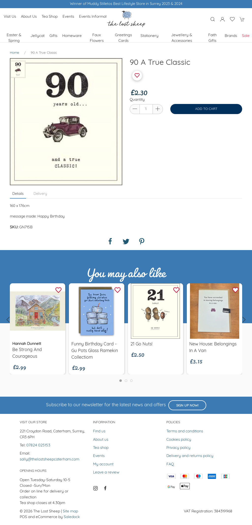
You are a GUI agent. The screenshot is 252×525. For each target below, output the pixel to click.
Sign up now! (187, 405)
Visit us (10, 17)
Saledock (72, 517)
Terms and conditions (184, 431)
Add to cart (206, 109)
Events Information (95, 17)
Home (14, 52)
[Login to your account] (222, 19)
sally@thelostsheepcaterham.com (49, 459)
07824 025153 (38, 445)
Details (18, 194)
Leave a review (106, 472)
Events (68, 17)
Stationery (149, 36)
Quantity (137, 100)
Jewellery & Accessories (181, 38)
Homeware (72, 36)
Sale (246, 36)
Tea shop (50, 17)
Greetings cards (123, 38)
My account (103, 464)
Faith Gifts (212, 38)
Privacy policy (178, 448)
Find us (99, 431)
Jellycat (38, 36)
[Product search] (213, 19)
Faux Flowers (97, 38)
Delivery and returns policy (189, 456)
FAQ (170, 464)
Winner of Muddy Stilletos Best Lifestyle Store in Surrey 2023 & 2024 (126, 4)
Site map (70, 511)
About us (29, 17)
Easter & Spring (14, 38)
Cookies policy (178, 440)
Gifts (53, 36)
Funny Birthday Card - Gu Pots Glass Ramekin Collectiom (94, 351)
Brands (231, 36)
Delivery (40, 194)
